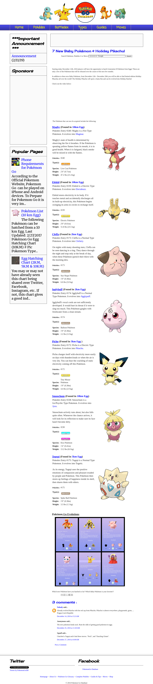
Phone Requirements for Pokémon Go (28, 166)
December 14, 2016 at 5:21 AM (68, 616)
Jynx (54, 406)
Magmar (79, 134)
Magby (56, 127)
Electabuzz (81, 189)
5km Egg (76, 341)
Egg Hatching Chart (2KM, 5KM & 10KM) (32, 262)
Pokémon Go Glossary (66, 677)
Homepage (43, 677)
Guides (101, 27)
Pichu (55, 341)
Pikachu (79, 348)
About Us (52, 677)
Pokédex (39, 27)
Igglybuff (57, 289)
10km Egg (78, 127)
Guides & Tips (96, 677)
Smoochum (58, 396)
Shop (111, 677)
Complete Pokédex (82, 677)
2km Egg (76, 234)
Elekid (55, 182)
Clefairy (79, 241)
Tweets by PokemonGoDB (19, 670)
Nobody (60, 607)
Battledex (61, 27)
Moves (121, 27)
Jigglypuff (85, 296)
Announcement (24, 56)
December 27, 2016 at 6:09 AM (68, 640)
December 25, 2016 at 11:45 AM (68, 628)
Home (19, 27)
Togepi (56, 456)
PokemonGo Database (90, 669)
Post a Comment (60, 645)
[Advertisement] (97, 39)
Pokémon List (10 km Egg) (32, 213)
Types (82, 27)
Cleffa (55, 234)
